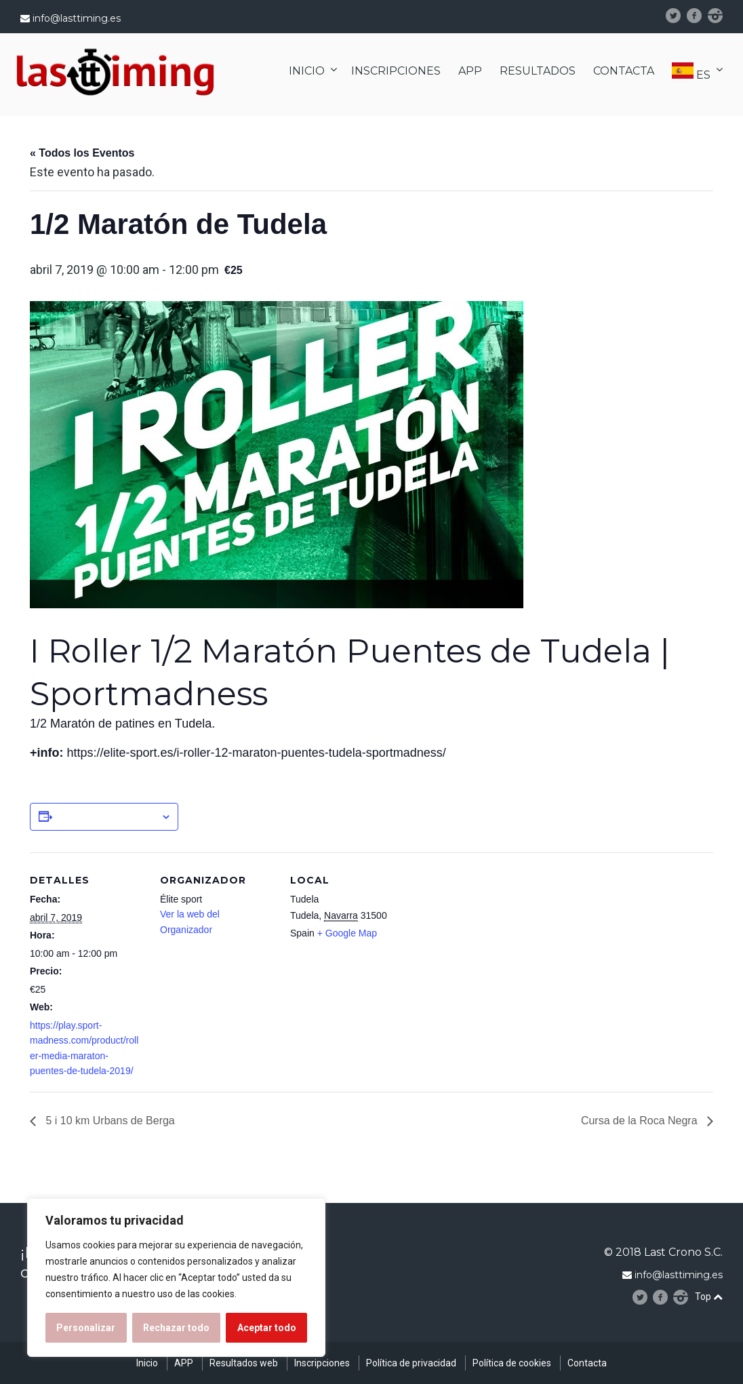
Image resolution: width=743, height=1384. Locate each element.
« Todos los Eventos (82, 153)
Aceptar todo (266, 1327)
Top (709, 1296)
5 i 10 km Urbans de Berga (109, 1120)
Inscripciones (322, 1363)
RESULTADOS (538, 70)
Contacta (587, 1363)
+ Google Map (347, 933)
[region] (176, 1277)
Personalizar (85, 1327)
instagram (721, 15)
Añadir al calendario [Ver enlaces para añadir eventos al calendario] (106, 816)
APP (470, 70)
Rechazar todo (176, 1327)
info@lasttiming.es (77, 18)
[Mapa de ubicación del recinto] (491, 945)
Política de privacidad (411, 1363)
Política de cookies (512, 1363)
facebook (699, 15)
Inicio (147, 1363)
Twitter (679, 15)
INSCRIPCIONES (396, 70)
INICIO (307, 70)
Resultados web (243, 1363)
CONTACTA (623, 70)
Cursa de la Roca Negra (640, 1120)
